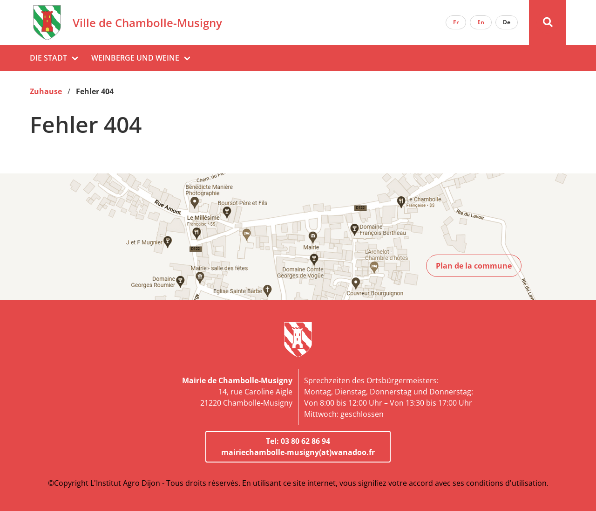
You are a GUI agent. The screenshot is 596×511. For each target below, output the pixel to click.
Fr (456, 22)
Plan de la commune (474, 266)
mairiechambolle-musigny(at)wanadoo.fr (298, 452)
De (506, 22)
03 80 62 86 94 (305, 441)
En (480, 22)
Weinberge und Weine (135, 58)
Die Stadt (48, 58)
